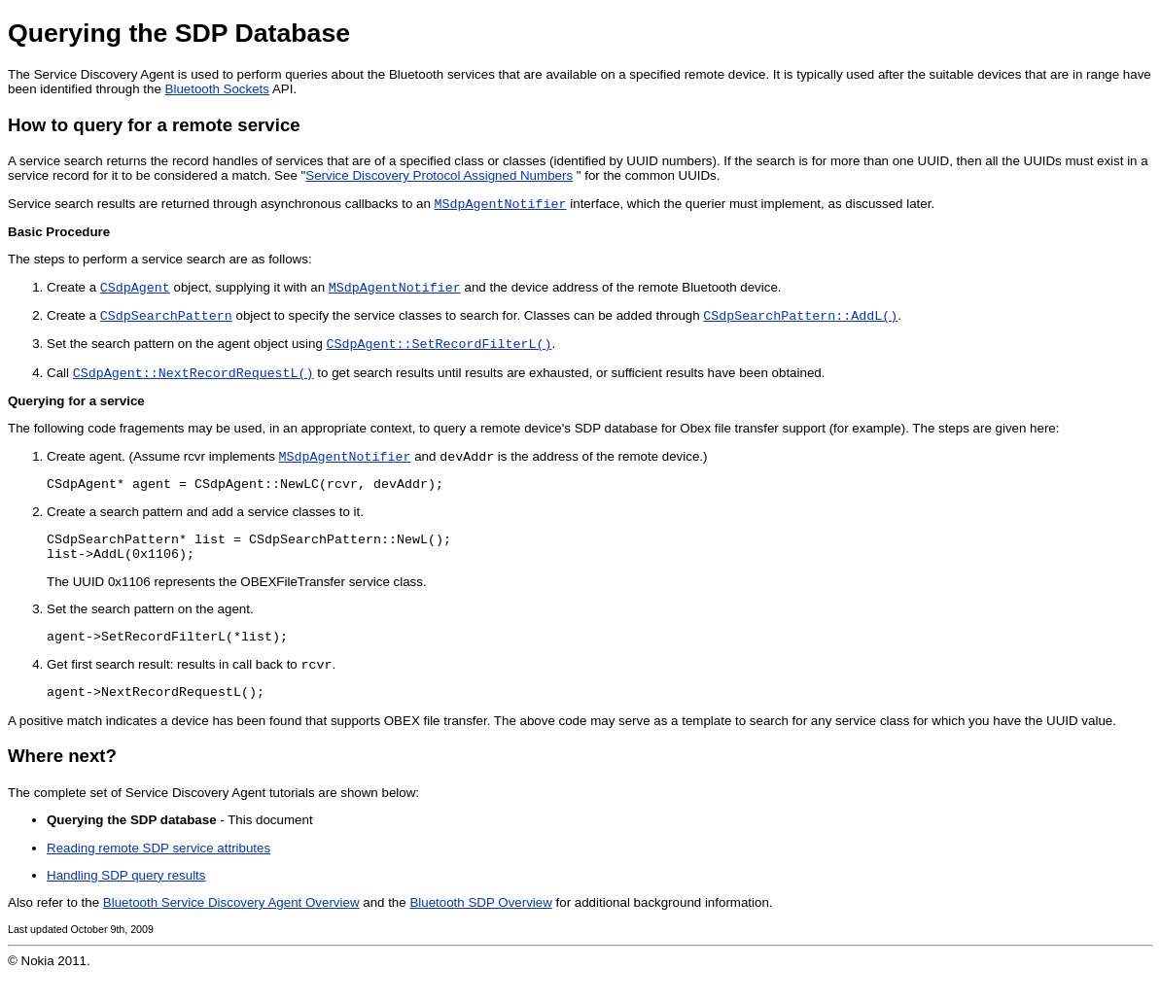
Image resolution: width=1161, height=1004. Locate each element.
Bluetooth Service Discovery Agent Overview (231, 930)
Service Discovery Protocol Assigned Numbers (439, 175)
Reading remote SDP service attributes (158, 876)
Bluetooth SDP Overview (480, 930)
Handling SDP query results (126, 903)
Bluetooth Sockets (217, 89)
